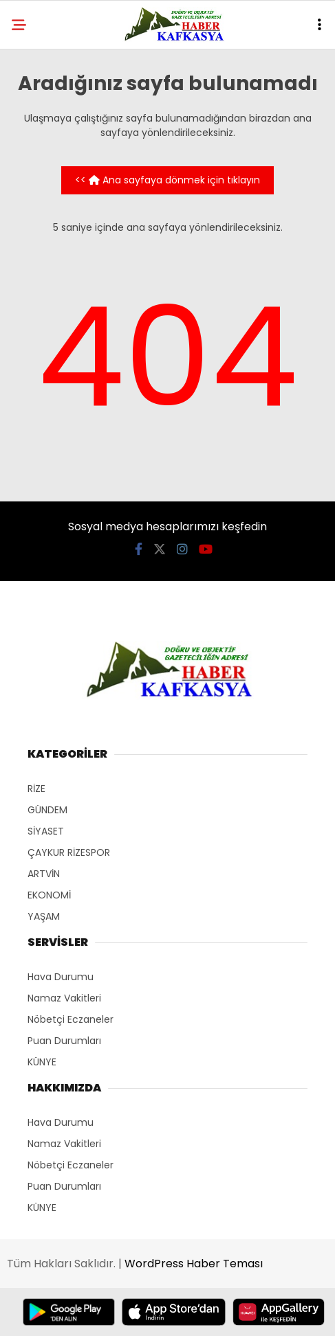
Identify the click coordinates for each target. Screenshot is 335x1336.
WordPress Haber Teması (194, 1263)
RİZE (36, 788)
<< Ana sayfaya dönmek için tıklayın (167, 180)
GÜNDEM (47, 810)
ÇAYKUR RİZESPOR (69, 852)
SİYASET (46, 831)
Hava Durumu (61, 977)
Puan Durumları (64, 1041)
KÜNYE (42, 1062)
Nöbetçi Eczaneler (71, 1019)
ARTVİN (44, 874)
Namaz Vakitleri (64, 998)
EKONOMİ (49, 895)
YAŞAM (44, 916)
